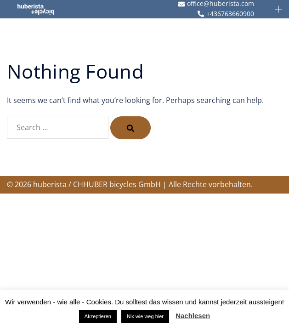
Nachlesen (193, 316)
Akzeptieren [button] (98, 316)
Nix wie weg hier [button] (145, 316)
